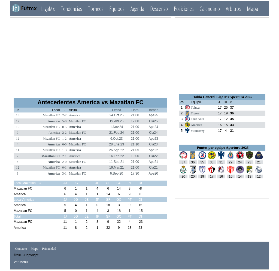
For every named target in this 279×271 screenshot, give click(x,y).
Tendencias (71, 9)
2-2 (64, 115)
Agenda (137, 9)
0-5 (64, 127)
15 (17, 115)
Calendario (210, 9)
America (74, 115)
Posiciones (184, 9)
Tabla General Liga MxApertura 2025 (222, 97)
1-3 (64, 150)
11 (17, 150)
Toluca (195, 107)
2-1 (64, 156)
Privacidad (49, 249)
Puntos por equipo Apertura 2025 (222, 147)
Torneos (96, 9)
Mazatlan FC (51, 115)
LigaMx (48, 9)
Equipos (117, 9)
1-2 (64, 139)
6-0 (64, 144)
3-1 (64, 173)
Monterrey (198, 131)
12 (17, 139)
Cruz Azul (197, 119)
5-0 (64, 121)
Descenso (159, 9)
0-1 (64, 167)
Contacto (21, 249)
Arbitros (233, 9)
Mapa (252, 9)
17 (17, 121)
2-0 (64, 162)
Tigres (195, 113)
